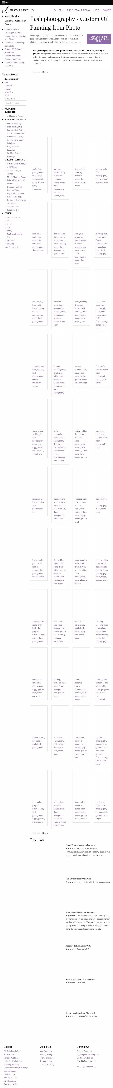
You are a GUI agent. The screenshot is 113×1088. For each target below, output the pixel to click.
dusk (82, 260)
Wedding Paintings (11, 1064)
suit (41, 451)
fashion (35, 570)
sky (81, 234)
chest (98, 512)
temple (62, 509)
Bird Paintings (10, 1081)
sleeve (56, 182)
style (34, 693)
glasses (99, 169)
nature (35, 638)
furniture (57, 169)
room (56, 754)
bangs (98, 325)
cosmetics (9, 92)
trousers (103, 237)
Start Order (99, 39)
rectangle (57, 747)
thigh (98, 311)
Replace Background (15, 193)
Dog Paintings (10, 1071)
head (34, 370)
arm (102, 434)
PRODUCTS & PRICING (78, 10)
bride (61, 240)
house (9, 237)
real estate (11, 240)
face (84, 169)
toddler (56, 196)
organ (77, 179)
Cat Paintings (9, 1074)
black (34, 308)
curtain (77, 754)
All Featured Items (15, 116)
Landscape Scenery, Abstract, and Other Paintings (15, 140)
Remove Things (13, 190)
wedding (10, 244)
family (10, 230)
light (39, 305)
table (56, 744)
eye (41, 370)
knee (103, 311)
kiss (6, 82)
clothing (99, 234)
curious (8, 89)
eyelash (81, 625)
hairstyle (78, 176)
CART (107, 10)
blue (34, 240)
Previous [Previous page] (37, 72)
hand (59, 373)
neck (98, 447)
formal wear (37, 454)
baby (62, 196)
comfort (57, 172)
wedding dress (102, 244)
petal (77, 522)
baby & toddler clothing (59, 175)
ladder (7, 95)
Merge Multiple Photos (16, 177)
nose (42, 499)
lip (81, 172)
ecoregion (104, 370)
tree (33, 176)
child (9, 224)
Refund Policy (46, 1061)
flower (61, 237)
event (106, 182)
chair (77, 373)
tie (60, 819)
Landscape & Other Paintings (16, 1068)
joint (40, 679)
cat (8, 221)
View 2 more (10, 99)
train (39, 234)
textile (35, 577)
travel (34, 318)
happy (38, 176)
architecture (37, 315)
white (77, 509)
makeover (36, 383)
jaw (42, 502)
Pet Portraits (9, 1054)
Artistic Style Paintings (16, 164)
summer (83, 819)
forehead (78, 169)
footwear (57, 683)
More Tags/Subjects (13, 247)
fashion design (102, 321)
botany (77, 580)
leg (39, 237)
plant (103, 247)
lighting (41, 308)
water (77, 234)
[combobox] (15, 103)
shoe (64, 683)
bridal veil (79, 437)
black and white (13, 217)
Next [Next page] (45, 72)
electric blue (59, 451)
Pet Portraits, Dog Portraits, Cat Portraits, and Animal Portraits (16, 130)
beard (56, 315)
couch (59, 192)
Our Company (46, 1051)
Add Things (12, 167)
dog (8, 227)
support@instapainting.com (88, 1054)
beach (77, 247)
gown (83, 318)
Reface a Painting (14, 187)
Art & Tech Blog (47, 1064)
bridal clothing (60, 244)
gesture (35, 179)
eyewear (99, 182)
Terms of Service (47, 1058)
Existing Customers (85, 1058)
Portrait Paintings (14, 123)
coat (103, 693)
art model (8, 85)
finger (98, 819)
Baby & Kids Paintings (13, 1061)
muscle (99, 437)
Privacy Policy (46, 1054)
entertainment (59, 457)
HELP (96, 10)
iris (33, 512)
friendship (36, 189)
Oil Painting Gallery (12, 1051)
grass (61, 315)
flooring (57, 444)
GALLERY (58, 10)
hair (105, 234)
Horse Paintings (10, 1078)
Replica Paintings (14, 197)
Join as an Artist (10, 1084)
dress (63, 253)
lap (55, 192)
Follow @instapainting (86, 1066)
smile (34, 169)
